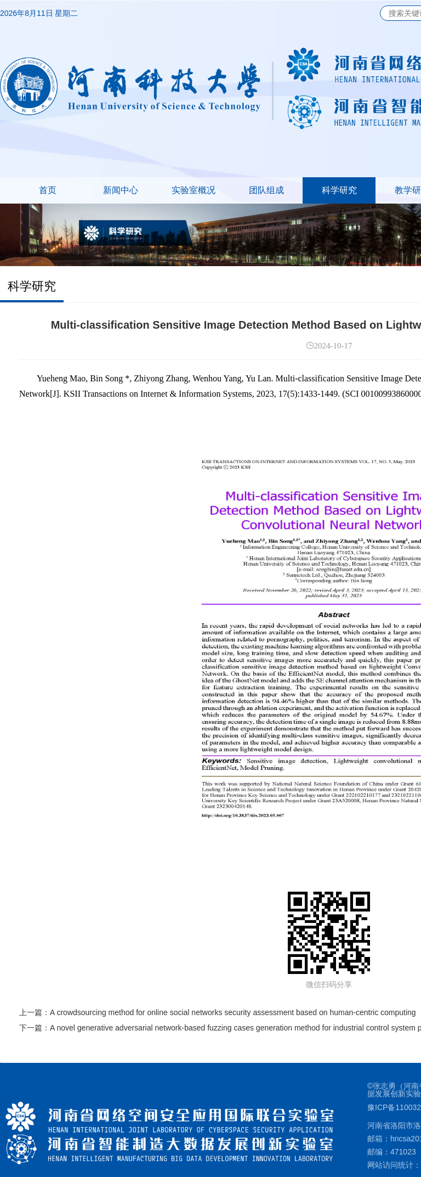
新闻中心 (120, 190)
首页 (47, 190)
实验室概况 (193, 190)
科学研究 (339, 190)
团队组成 (266, 190)
